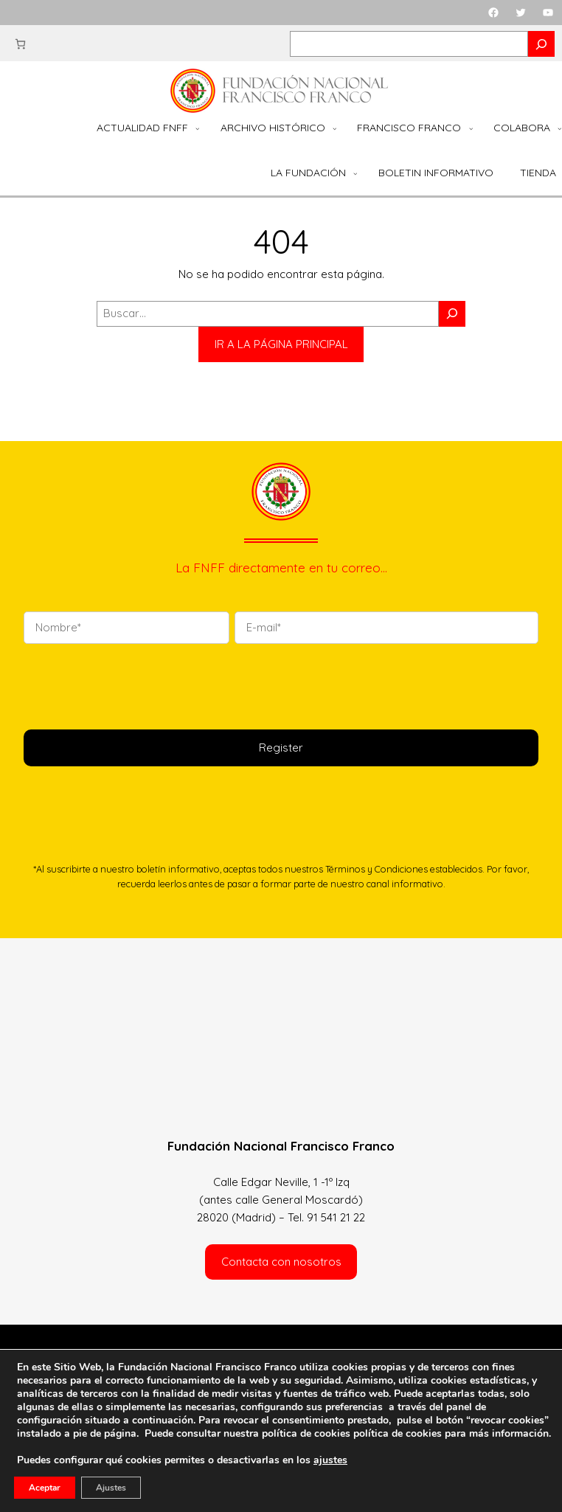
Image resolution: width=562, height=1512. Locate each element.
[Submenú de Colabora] (560, 128)
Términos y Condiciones (376, 869)
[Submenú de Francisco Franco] (471, 128)
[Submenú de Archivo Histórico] (335, 128)
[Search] (541, 44)
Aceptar (44, 1488)
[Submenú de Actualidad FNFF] (197, 128)
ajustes (330, 1460)
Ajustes (111, 1488)
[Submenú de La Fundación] (355, 173)
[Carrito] (20, 44)
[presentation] (136, 684)
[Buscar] (452, 314)
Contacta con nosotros (281, 1262)
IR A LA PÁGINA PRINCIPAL (281, 344)
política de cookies (397, 1433)
